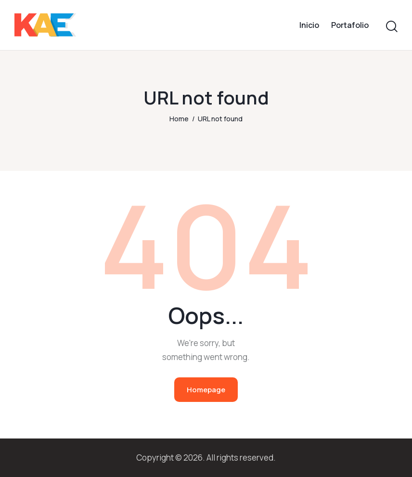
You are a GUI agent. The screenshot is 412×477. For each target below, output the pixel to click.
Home (179, 118)
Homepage (206, 390)
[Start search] (392, 27)
